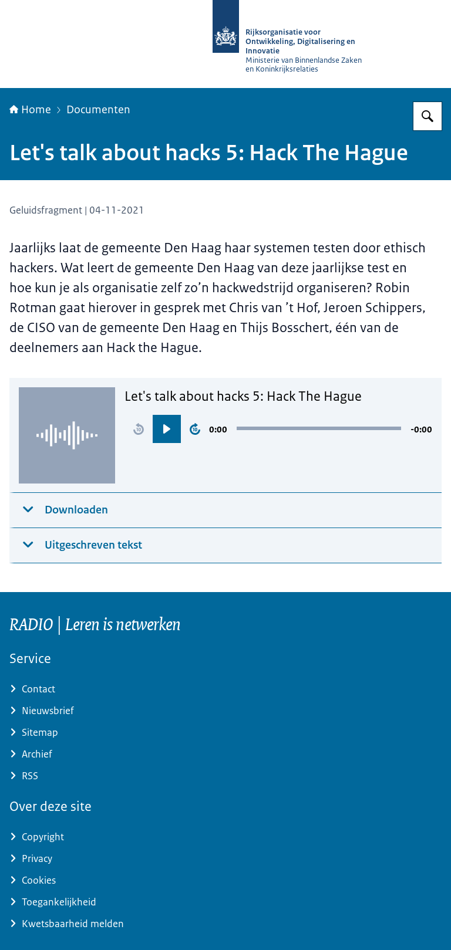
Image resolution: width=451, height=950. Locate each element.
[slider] (319, 428)
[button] (138, 429)
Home (30, 110)
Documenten (98, 110)
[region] (278, 429)
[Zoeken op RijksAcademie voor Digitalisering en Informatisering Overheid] (427, 116)
